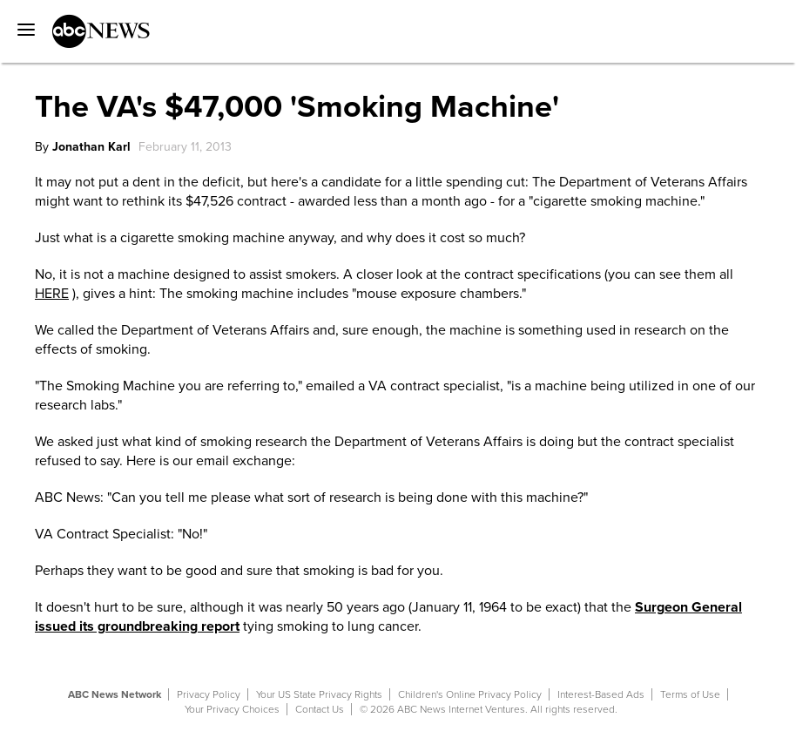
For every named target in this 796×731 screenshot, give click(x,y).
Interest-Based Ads (600, 694)
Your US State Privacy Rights (319, 694)
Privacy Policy (208, 694)
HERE (52, 293)
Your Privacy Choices (232, 709)
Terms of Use (690, 694)
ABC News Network (114, 694)
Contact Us (319, 709)
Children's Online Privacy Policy (470, 694)
